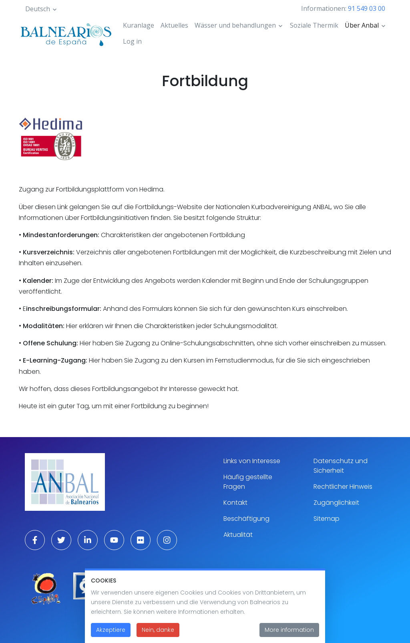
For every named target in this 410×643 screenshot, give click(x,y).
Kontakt (235, 502)
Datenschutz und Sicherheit (341, 465)
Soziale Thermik (314, 25)
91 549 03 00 (366, 8)
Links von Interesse (251, 461)
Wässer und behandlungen (235, 25)
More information (289, 634)
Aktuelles (174, 25)
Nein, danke (158, 634)
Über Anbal (362, 25)
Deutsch (37, 8)
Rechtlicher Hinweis (343, 486)
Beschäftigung (246, 518)
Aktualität (238, 534)
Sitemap (327, 518)
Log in (132, 41)
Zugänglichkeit (336, 502)
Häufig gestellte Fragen (247, 481)
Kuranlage (138, 25)
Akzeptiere (110, 634)
